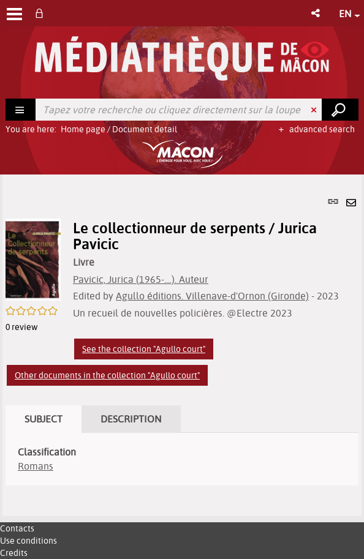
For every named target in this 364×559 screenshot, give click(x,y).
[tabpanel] (182, 345)
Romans (35, 466)
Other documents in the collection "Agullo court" (107, 375)
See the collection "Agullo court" (143, 349)
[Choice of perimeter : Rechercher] (21, 110)
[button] (316, 13)
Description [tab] (131, 419)
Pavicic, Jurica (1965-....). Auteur (140, 279)
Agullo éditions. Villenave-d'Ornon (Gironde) (212, 296)
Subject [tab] (44, 419)
